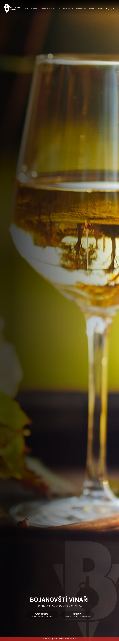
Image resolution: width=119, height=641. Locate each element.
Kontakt (100, 8)
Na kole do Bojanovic (66, 8)
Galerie (91, 8)
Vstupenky (34, 8)
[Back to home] (12, 8)
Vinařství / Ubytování (48, 8)
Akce (26, 8)
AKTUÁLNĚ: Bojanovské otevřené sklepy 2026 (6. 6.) (59, 639)
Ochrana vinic (81, 8)
